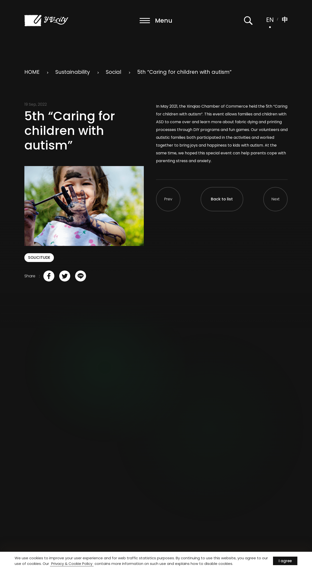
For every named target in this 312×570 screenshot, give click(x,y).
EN (270, 20)
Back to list (222, 199)
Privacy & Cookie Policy (71, 563)
